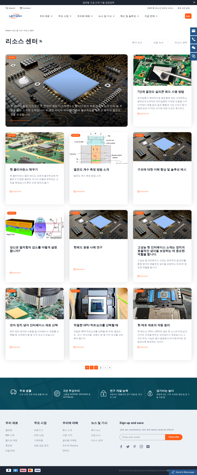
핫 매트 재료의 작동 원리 (154, 325)
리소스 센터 (181, 42)
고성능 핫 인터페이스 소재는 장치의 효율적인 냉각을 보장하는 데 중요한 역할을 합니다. (161, 251)
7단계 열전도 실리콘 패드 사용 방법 (161, 92)
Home (8, 30)
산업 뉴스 (158, 42)
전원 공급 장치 (41, 445)
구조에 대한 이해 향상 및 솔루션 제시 (161, 171)
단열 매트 (10, 450)
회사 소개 (67, 430)
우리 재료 (46, 16)
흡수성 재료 (11, 440)
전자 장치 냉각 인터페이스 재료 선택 (34, 325)
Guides (12, 57)
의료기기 (38, 430)
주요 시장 (64, 16)
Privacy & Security (128, 470)
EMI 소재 (9, 435)
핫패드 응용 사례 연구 (88, 248)
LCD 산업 (39, 435)
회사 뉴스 (137, 42)
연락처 (66, 450)
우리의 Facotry (70, 445)
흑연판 (8, 445)
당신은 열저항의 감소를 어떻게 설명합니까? (34, 249)
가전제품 (38, 440)
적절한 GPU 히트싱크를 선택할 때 (96, 325)
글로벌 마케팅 (70, 440)
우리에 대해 (84, 16)
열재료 (8, 430)
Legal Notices (142, 470)
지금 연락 (151, 16)
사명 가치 (67, 435)
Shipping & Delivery (158, 470)
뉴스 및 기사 (106, 16)
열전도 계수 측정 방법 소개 (92, 170)
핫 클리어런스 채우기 (24, 170)
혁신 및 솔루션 (129, 16)
